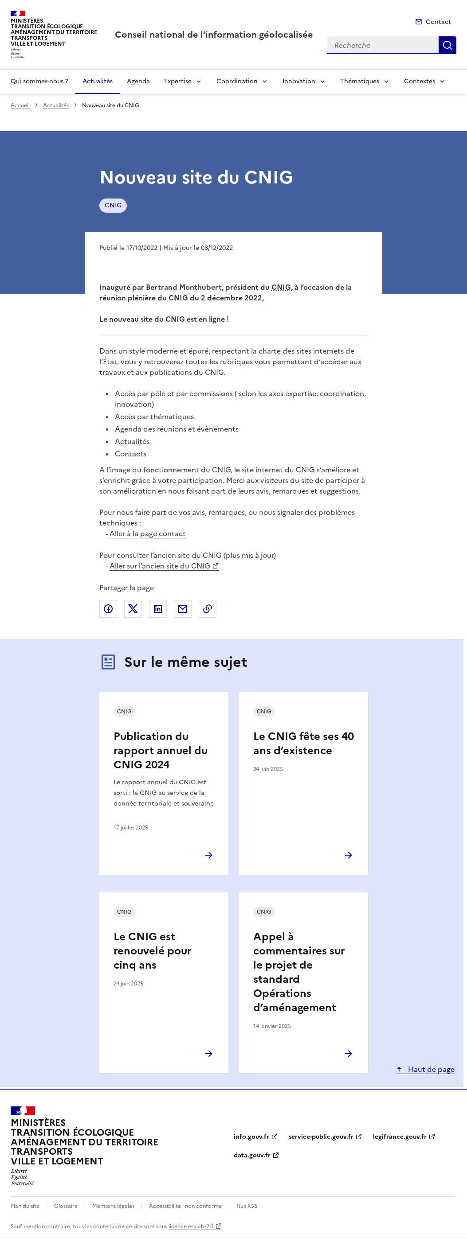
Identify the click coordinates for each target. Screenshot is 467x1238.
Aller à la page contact (148, 533)
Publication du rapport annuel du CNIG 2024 (161, 750)
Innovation (299, 81)
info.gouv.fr (251, 1136)
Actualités (97, 81)
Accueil (20, 105)
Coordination (237, 81)
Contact (438, 22)
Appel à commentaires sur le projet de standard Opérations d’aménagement (299, 972)
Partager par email (183, 609)
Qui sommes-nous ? (39, 81)
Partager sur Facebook (108, 609)
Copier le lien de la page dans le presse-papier (207, 609)
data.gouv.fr (252, 1155)
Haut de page (430, 1069)
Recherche (447, 45)
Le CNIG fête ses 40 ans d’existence (303, 743)
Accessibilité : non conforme (185, 1206)
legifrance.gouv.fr (400, 1136)
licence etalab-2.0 (191, 1226)
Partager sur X (133, 609)
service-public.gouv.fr (321, 1136)
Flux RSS (246, 1206)
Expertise (178, 81)
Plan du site (25, 1206)
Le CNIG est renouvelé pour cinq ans (153, 951)
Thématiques (359, 81)
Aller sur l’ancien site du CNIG (160, 566)
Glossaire (66, 1206)
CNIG (113, 205)
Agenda (138, 81)
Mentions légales (113, 1206)
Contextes (419, 81)
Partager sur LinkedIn (158, 609)
